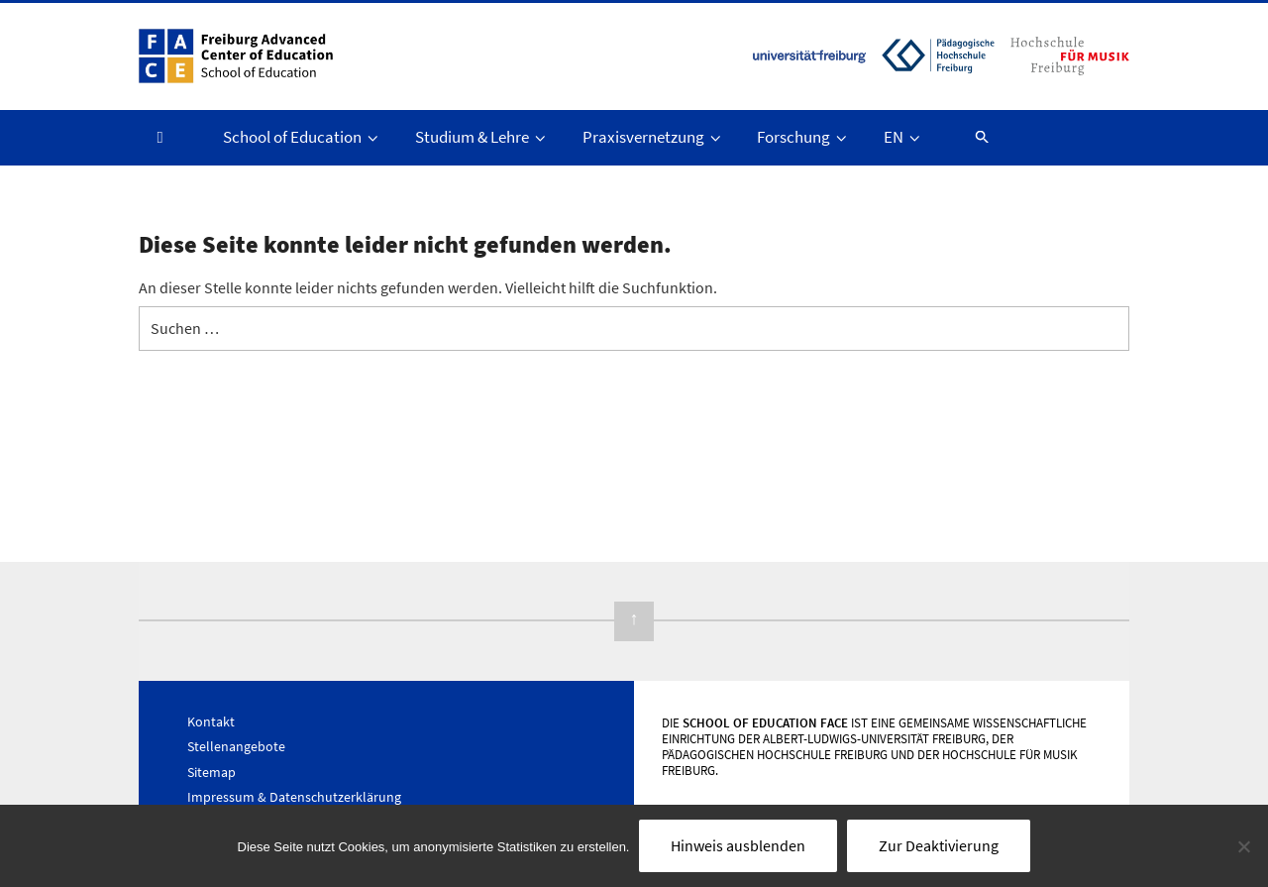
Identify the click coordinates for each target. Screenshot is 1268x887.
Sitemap (211, 772)
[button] (972, 136)
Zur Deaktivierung (939, 845)
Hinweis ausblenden (738, 845)
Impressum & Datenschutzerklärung (294, 797)
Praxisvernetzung (653, 137)
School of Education (302, 137)
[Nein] (1243, 846)
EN (903, 137)
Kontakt (211, 721)
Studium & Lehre (482, 137)
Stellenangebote (236, 746)
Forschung (803, 137)
